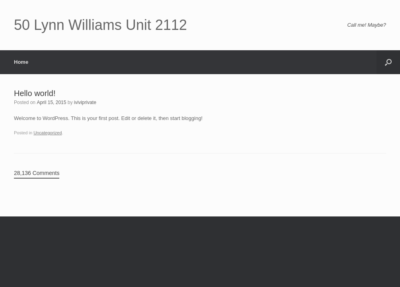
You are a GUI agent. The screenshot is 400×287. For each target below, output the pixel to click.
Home (21, 62)
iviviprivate (85, 102)
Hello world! (34, 93)
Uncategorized (47, 132)
